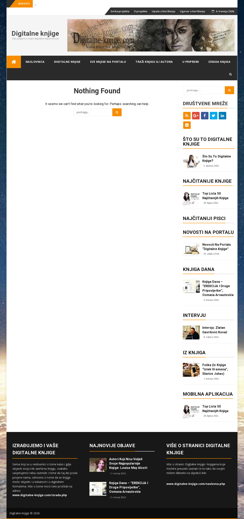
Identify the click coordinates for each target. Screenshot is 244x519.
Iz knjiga (194, 352)
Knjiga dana (198, 269)
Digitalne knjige (35, 33)
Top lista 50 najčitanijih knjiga (215, 196)
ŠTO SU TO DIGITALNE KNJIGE (207, 142)
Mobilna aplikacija (208, 394)
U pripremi (190, 62)
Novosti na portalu (208, 232)
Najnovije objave (112, 445)
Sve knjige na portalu (108, 62)
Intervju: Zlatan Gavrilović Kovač (214, 330)
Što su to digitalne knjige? (216, 159)
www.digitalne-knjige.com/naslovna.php (195, 484)
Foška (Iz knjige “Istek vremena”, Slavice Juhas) (215, 369)
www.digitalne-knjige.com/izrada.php (39, 495)
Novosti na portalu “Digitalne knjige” (216, 247)
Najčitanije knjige (207, 181)
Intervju (194, 315)
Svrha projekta (120, 11)
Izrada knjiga (219, 62)
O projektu (140, 11)
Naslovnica (35, 62)
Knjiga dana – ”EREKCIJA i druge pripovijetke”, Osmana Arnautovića (218, 288)
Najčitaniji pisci (204, 218)
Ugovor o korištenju (192, 11)
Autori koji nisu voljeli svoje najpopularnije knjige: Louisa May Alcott (128, 463)
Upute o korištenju (163, 11)
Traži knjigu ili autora (154, 62)
